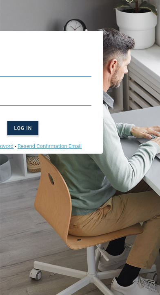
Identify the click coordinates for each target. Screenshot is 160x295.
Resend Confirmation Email (50, 146)
